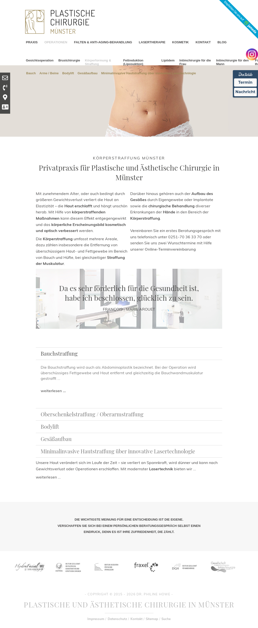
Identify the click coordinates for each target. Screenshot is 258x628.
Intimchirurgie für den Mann (232, 62)
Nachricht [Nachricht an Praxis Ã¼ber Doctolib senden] (245, 92)
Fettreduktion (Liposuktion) (133, 62)
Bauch (31, 73)
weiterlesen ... (53, 390)
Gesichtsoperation (39, 60)
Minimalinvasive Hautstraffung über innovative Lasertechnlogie (148, 73)
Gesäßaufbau (88, 73)
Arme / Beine (49, 73)
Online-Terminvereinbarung (170, 249)
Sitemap (152, 619)
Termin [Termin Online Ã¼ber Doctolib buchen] (245, 82)
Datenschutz (117, 619)
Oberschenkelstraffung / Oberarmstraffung (92, 414)
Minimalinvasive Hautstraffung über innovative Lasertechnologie (118, 451)
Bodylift (68, 73)
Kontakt (136, 619)
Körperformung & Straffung (98, 62)
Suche (166, 619)
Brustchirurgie (69, 60)
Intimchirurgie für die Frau (195, 62)
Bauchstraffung (59, 353)
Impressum (95, 619)
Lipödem (168, 60)
